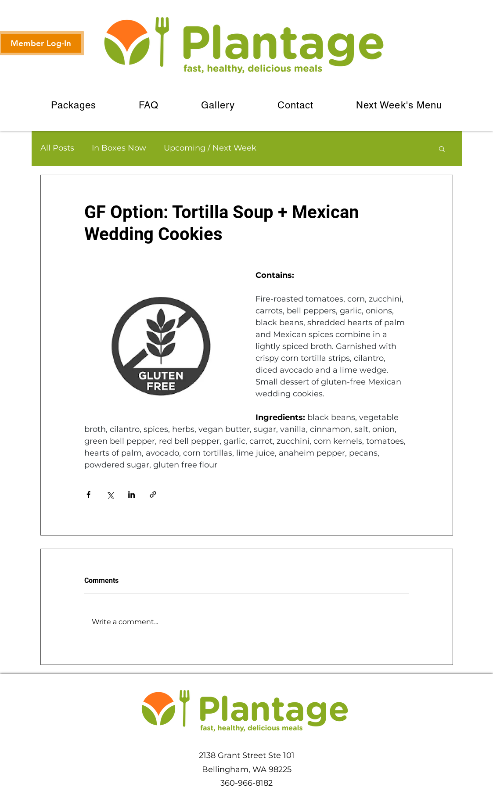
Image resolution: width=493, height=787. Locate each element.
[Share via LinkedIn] (131, 494)
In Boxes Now (119, 148)
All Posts (57, 148)
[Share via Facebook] (88, 494)
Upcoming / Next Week (210, 148)
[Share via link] (153, 494)
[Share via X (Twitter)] (110, 494)
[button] (442, 148)
